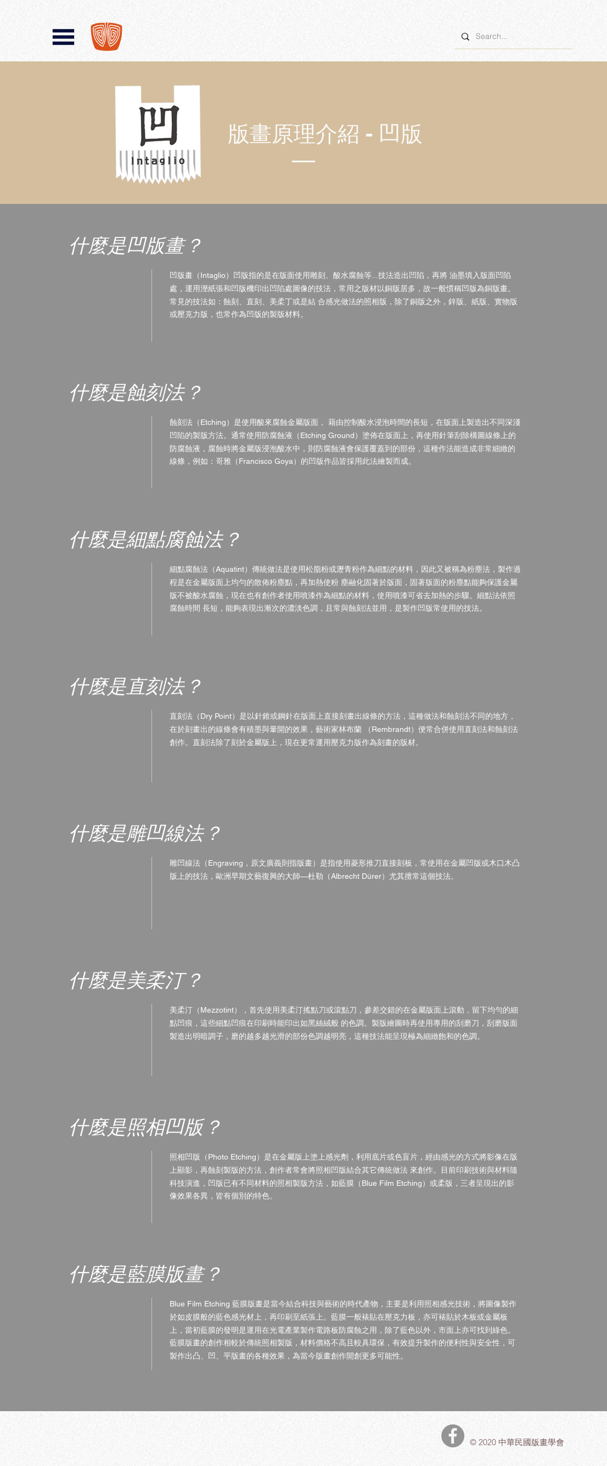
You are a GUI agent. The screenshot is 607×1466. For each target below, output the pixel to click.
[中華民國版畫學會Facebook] (452, 1435)
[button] (63, 37)
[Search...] (512, 36)
